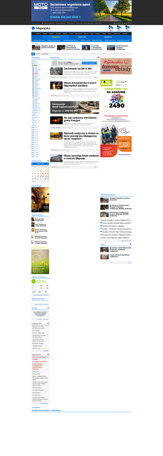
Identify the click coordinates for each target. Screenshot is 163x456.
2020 (34, 136)
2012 (34, 152)
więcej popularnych (126, 240)
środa (35, 66)
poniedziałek (37, 69)
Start (37, 54)
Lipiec (35, 115)
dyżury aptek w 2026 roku (42, 304)
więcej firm (46, 351)
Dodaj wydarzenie (49, 23)
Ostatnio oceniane (110, 40)
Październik (37, 110)
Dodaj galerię (70, 23)
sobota (35, 72)
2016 (34, 144)
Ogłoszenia (108, 37)
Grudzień (36, 65)
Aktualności (56, 37)
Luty (35, 124)
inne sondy (46, 319)
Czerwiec (36, 117)
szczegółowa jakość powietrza (41, 295)
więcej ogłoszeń (45, 403)
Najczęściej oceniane (123, 40)
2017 (34, 142)
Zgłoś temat (79, 23)
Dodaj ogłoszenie (88, 23)
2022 (34, 131)
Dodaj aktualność (60, 23)
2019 (34, 138)
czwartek (36, 74)
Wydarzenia (82, 37)
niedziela (36, 70)
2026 (34, 61)
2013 (34, 150)
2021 (34, 134)
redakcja (111, 28)
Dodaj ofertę (98, 23)
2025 (34, 63)
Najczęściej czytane (39, 40)
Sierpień (36, 114)
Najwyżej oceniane (97, 40)
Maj (34, 119)
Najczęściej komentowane (70, 40)
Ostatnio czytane (85, 40)
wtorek (35, 68)
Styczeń (36, 126)
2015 (34, 146)
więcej (129, 262)
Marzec (35, 122)
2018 (34, 140)
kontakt (127, 28)
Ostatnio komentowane (53, 40)
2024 (34, 127)
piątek (35, 73)
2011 (34, 154)
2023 (34, 129)
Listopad (36, 109)
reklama (119, 28)
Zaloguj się (128, 23)
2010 (34, 157)
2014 (34, 148)
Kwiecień (36, 120)
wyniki (40, 319)
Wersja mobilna (35, 23)
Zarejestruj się (118, 23)
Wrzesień (36, 112)
